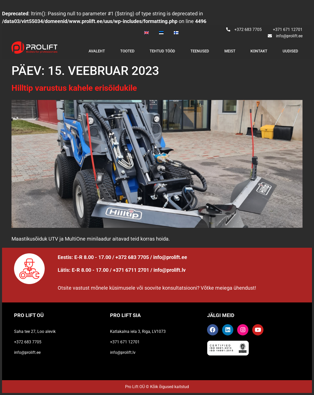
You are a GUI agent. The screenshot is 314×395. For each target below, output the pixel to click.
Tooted (127, 51)
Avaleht (97, 51)
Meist (229, 51)
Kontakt (258, 51)
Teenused (199, 51)
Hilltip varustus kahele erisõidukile (74, 88)
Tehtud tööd (162, 51)
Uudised (290, 51)
